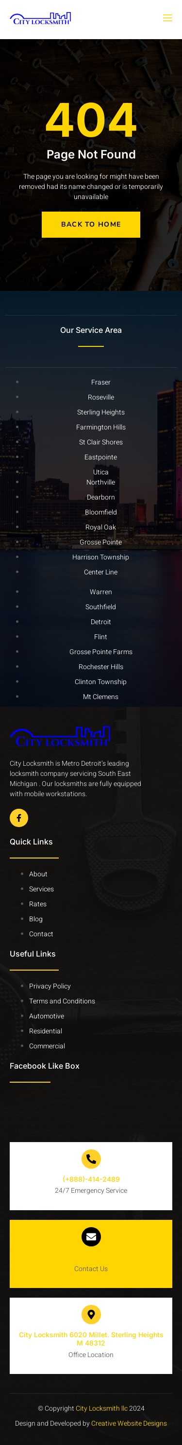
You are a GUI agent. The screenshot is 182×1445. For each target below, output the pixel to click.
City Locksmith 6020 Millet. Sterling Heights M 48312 (91, 1339)
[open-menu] (167, 18)
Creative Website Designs (128, 1423)
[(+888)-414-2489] (91, 1159)
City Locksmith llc (102, 1408)
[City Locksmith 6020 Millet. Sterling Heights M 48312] (91, 1314)
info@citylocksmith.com (91, 1257)
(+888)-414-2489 (91, 1179)
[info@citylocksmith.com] (91, 1236)
